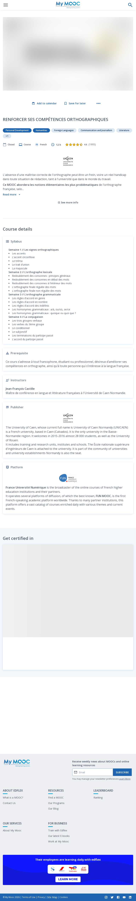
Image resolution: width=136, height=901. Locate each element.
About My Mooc (12, 830)
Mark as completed (68, 742)
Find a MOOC (56, 797)
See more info (68, 171)
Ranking (98, 797)
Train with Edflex (57, 830)
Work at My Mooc (58, 841)
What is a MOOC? (13, 797)
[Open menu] (5, 5)
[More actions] (98, 103)
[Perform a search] (130, 5)
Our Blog (53, 808)
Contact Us (9, 803)
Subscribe (122, 772)
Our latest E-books (59, 836)
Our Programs (56, 803)
